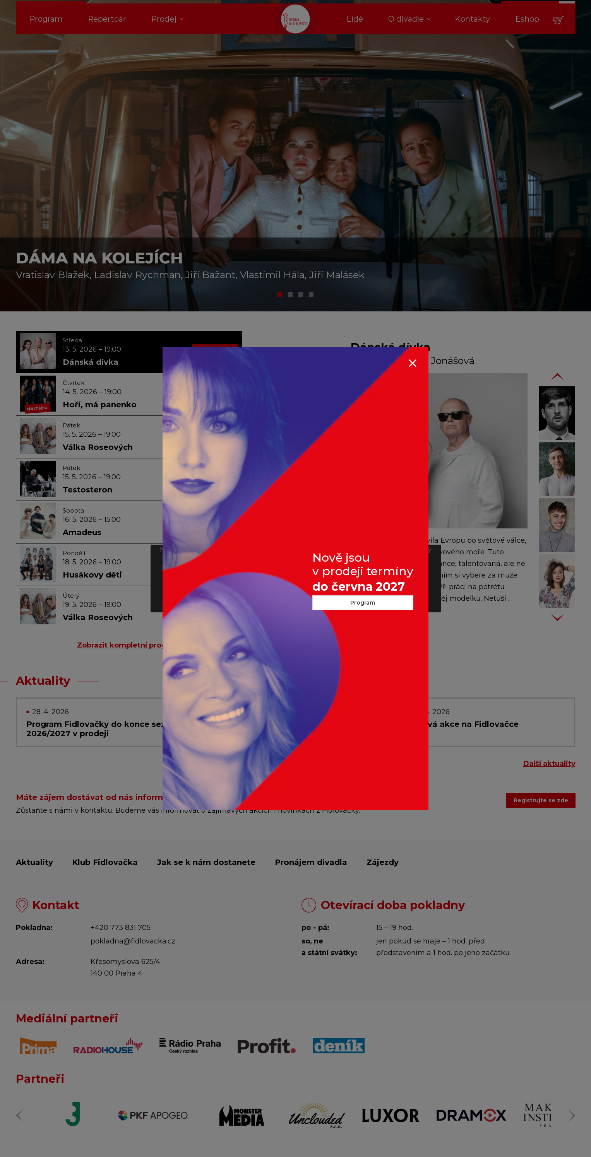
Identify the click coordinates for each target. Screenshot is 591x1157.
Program (362, 602)
